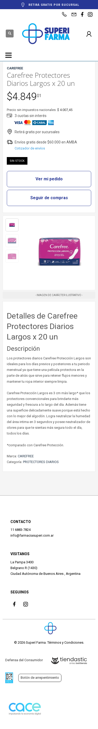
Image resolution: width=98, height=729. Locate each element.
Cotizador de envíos (30, 148)
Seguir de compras (49, 197)
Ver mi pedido (49, 178)
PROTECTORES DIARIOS (41, 462)
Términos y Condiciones (65, 642)
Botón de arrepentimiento (40, 678)
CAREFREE (26, 456)
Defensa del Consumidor (24, 660)
